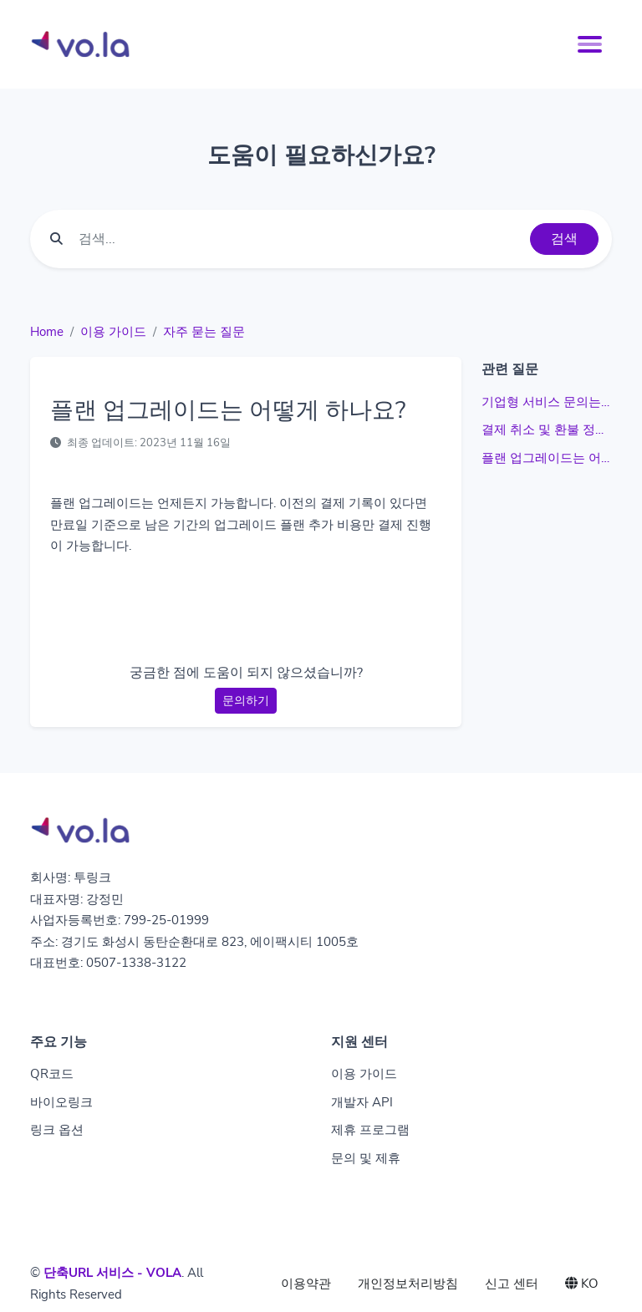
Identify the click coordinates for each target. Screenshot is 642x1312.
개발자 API (362, 1102)
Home (47, 331)
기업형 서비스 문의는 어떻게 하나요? (547, 402)
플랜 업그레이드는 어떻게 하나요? (547, 458)
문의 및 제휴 (365, 1158)
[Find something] (300, 239)
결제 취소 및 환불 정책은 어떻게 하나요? (547, 429)
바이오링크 (61, 1102)
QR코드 (52, 1073)
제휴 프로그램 (370, 1129)
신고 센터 (511, 1283)
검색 (564, 239)
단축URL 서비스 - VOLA (112, 1272)
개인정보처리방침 (408, 1283)
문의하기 (245, 701)
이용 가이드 (113, 331)
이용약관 (306, 1283)
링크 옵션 (57, 1129)
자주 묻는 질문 (204, 331)
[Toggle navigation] (590, 44)
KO (582, 1283)
